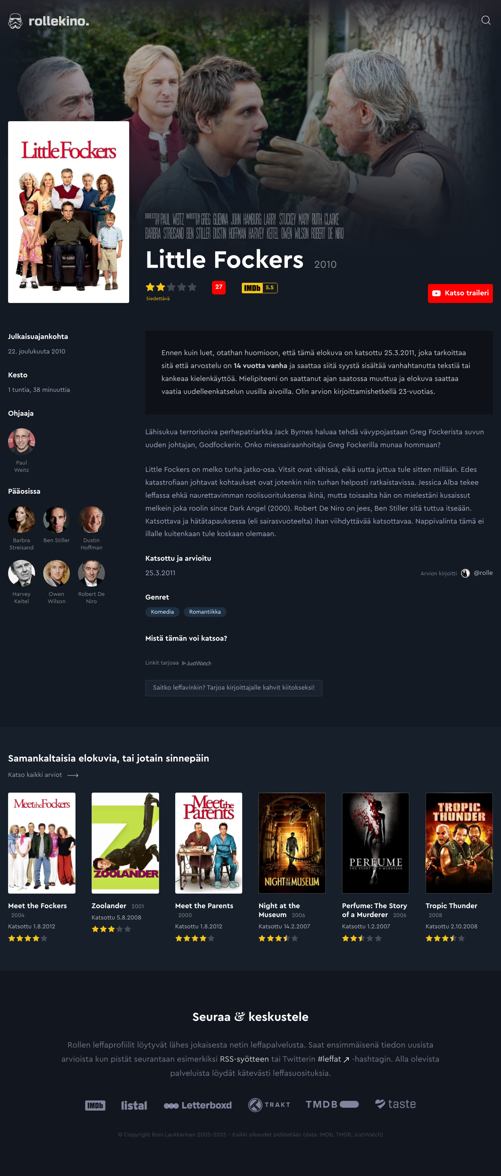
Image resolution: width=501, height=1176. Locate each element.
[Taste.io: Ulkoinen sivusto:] (395, 1104)
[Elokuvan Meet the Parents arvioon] (209, 868)
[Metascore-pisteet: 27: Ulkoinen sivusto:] (219, 288)
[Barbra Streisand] (21, 529)
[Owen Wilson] (56, 583)
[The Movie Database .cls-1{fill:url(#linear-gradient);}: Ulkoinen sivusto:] (332, 1104)
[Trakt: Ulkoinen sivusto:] (271, 1105)
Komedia (162, 612)
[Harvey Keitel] (21, 583)
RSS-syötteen (244, 1059)
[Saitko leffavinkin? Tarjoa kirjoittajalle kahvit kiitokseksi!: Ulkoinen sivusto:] (234, 688)
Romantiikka (205, 612)
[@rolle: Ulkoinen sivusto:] (477, 573)
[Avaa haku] (486, 16)
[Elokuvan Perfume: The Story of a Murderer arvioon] (375, 868)
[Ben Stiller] (56, 529)
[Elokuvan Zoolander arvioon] (125, 863)
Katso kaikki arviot (43, 775)
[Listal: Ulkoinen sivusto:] (132, 1104)
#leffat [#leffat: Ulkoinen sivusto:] (329, 1059)
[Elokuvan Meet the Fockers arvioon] (41, 868)
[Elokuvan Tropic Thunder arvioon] (459, 868)
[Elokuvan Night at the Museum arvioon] (292, 868)
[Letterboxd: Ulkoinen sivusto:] (197, 1104)
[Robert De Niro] (91, 583)
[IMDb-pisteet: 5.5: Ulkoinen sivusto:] (260, 288)
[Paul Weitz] (21, 451)
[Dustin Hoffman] (91, 529)
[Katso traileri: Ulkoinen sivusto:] (460, 287)
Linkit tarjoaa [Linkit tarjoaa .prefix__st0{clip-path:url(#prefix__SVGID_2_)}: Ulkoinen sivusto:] (178, 662)
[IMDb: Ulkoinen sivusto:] (95, 1104)
